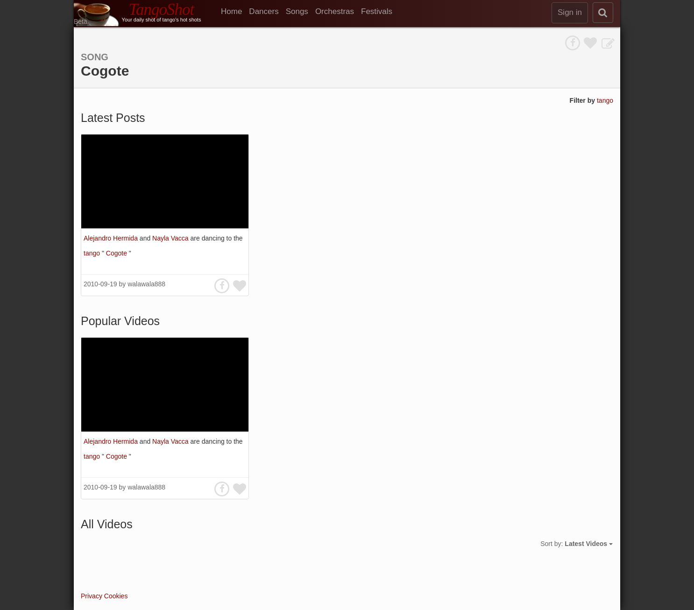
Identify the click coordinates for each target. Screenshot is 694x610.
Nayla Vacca (171, 238)
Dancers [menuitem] (263, 11)
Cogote (117, 253)
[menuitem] (235, 11)
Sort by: (576, 543)
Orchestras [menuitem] (334, 11)
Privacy (91, 596)
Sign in (570, 12)
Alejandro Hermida (112, 238)
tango (605, 100)
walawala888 (146, 284)
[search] (603, 12)
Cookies (116, 596)
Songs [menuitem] (297, 11)
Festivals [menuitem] (376, 11)
